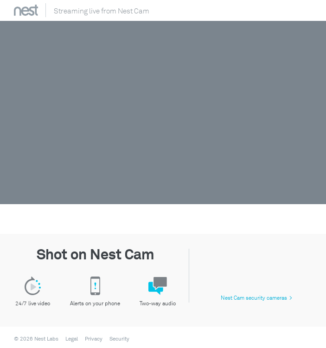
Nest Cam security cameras (256, 298)
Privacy (93, 339)
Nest (26, 10)
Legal (71, 339)
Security (119, 339)
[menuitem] (69, 339)
